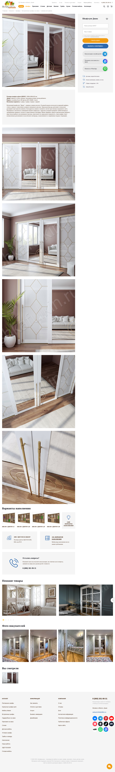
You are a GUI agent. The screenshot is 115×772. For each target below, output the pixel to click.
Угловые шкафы (7, 733)
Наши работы (88, 2)
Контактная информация (65, 714)
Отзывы (60, 707)
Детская (49, 6)
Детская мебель (7, 729)
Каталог (11, 11)
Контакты (96, 2)
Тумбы (62, 6)
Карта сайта (61, 725)
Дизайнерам (34, 718)
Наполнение (6, 740)
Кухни (68, 6)
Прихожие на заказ (7, 721)
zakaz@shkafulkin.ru (99, 712)
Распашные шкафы (8, 703)
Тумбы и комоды (7, 736)
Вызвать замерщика (95, 46)
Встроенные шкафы (8, 714)
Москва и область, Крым (26, 2)
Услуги (79, 2)
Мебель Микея (6, 710)
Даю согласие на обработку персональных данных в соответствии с (94, 36)
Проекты (54, 2)
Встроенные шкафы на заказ (30, 11)
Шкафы (27, 6)
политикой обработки (94, 36)
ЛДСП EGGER (6, 747)
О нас (60, 2)
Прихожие (35, 6)
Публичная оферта (64, 721)
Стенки (42, 6)
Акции (21, 6)
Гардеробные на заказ (9, 718)
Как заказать (34, 703)
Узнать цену (95, 40)
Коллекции (87, 6)
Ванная (56, 6)
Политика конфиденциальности (67, 718)
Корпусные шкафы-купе (9, 707)
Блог (59, 710)
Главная (4, 11)
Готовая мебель (77, 6)
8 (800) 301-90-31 (106, 2)
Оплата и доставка (70, 2)
